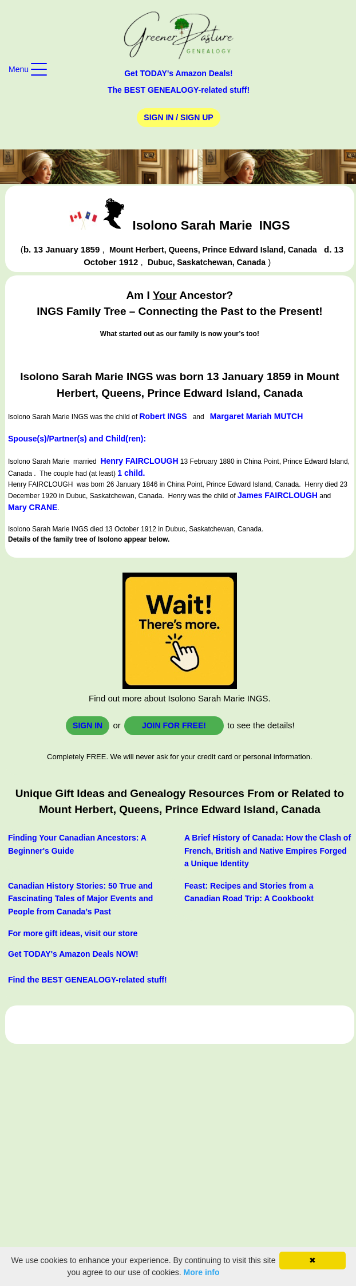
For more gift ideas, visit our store (72, 933)
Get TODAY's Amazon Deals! (178, 73)
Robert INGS (163, 416)
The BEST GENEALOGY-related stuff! (179, 89)
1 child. (131, 473)
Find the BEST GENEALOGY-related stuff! (87, 979)
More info (202, 1272)
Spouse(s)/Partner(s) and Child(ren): (77, 438)
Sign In (87, 725)
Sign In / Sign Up (178, 117)
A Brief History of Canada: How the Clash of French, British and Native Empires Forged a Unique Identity (267, 850)
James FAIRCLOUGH (278, 495)
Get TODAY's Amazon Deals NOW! (73, 953)
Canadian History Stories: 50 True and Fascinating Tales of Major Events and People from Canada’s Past (80, 898)
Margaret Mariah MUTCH (256, 416)
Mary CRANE (32, 507)
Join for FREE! (174, 725)
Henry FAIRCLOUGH (139, 461)
